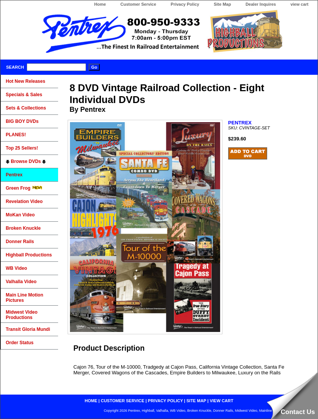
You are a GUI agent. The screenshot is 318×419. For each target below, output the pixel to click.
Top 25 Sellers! (22, 148)
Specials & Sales (24, 94)
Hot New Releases (25, 81)
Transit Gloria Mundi (28, 329)
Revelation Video (24, 201)
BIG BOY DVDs (22, 121)
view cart (299, 4)
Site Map (222, 4)
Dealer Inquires (260, 4)
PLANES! (16, 134)
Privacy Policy (185, 4)
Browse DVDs (26, 161)
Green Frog (24, 188)
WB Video (16, 268)
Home (100, 4)
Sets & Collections (26, 108)
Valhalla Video (21, 281)
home (91, 400)
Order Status (20, 342)
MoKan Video (20, 215)
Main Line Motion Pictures (24, 297)
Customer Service (138, 4)
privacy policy (165, 400)
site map (196, 400)
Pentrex (14, 174)
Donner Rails (20, 241)
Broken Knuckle (23, 228)
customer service (122, 400)
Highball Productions (29, 255)
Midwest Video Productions (21, 314)
